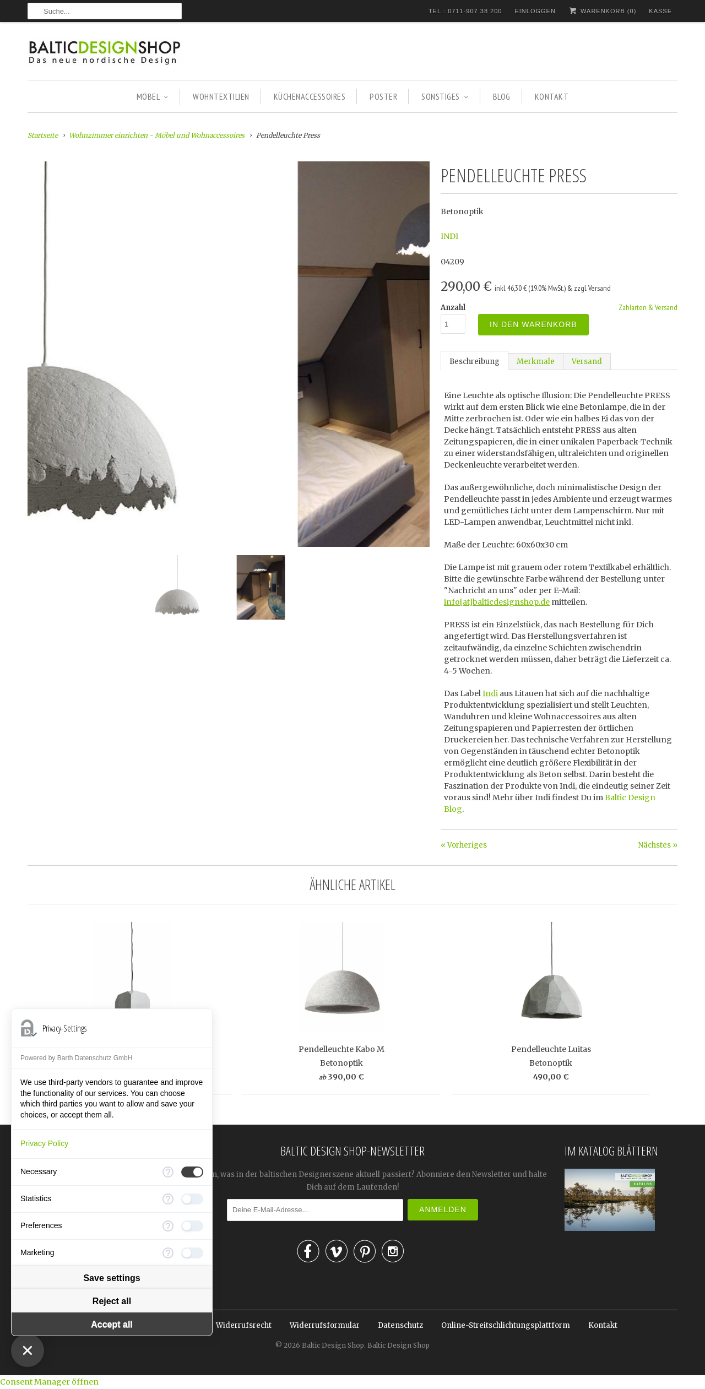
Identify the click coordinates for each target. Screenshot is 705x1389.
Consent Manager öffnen (49, 1382)
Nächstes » (657, 845)
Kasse (660, 11)
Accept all (112, 1324)
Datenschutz (400, 1325)
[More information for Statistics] (168, 1199)
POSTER (383, 96)
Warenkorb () (602, 11)
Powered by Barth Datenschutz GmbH (76, 1058)
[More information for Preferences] (168, 1226)
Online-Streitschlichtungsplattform (505, 1325)
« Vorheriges (464, 845)
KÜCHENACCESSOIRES (310, 96)
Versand (587, 361)
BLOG (502, 96)
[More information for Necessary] (168, 1172)
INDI (449, 236)
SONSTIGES (444, 96)
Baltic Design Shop (333, 1345)
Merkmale (536, 361)
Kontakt (602, 1325)
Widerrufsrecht (244, 1325)
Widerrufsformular (325, 1325)
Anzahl (453, 307)
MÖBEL (153, 96)
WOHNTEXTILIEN (221, 96)
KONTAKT (552, 96)
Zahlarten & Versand (648, 307)
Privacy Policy (44, 1143)
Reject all (112, 1301)
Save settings (111, 1278)
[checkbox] (192, 1172)
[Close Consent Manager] (27, 1350)
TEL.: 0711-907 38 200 (465, 11)
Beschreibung (474, 361)
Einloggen (534, 11)
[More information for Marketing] (168, 1253)
